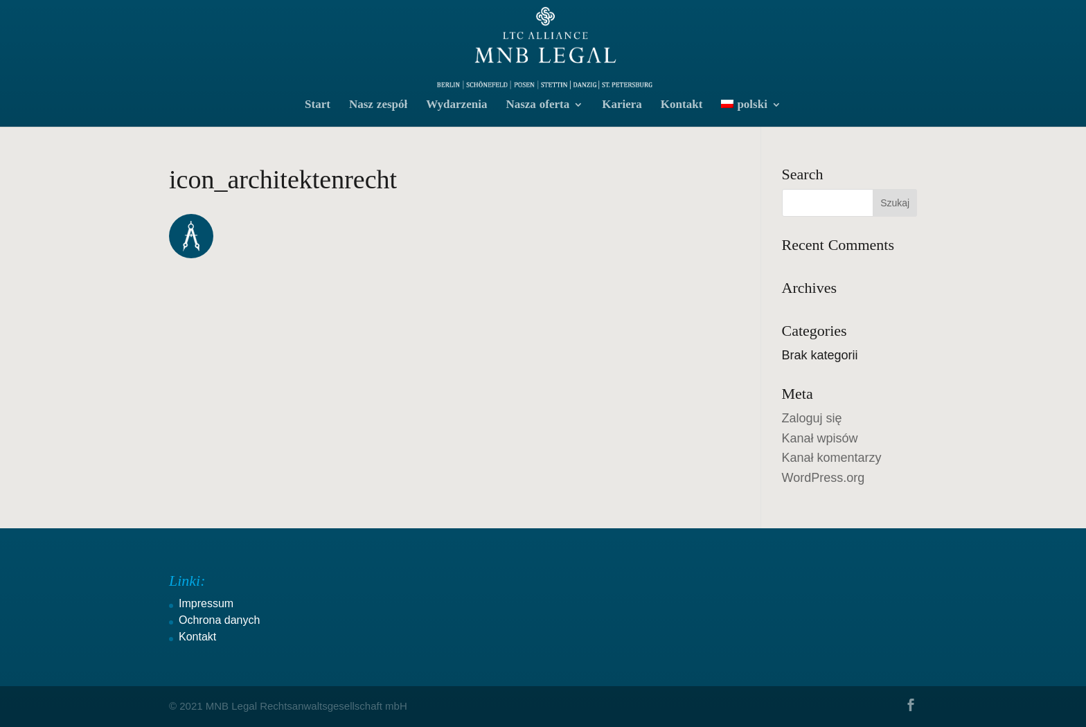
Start (317, 106)
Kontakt (681, 106)
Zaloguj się (812, 418)
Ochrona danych (219, 620)
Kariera (622, 106)
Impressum (206, 603)
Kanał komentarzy (832, 458)
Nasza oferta (537, 106)
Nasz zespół (378, 106)
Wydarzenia (456, 106)
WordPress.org (823, 478)
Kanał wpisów (820, 438)
